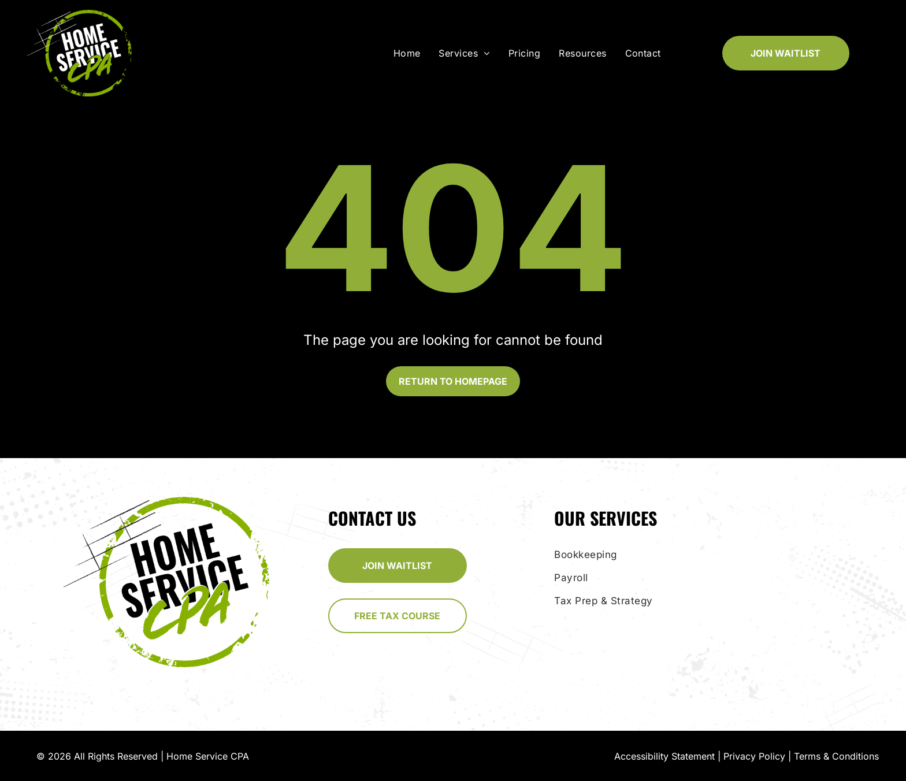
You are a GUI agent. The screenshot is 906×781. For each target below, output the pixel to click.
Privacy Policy (754, 756)
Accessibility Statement (664, 756)
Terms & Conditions (836, 756)
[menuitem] (409, 53)
